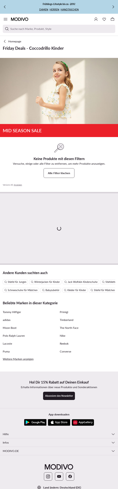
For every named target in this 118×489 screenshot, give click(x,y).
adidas (7, 319)
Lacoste (7, 343)
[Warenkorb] (112, 19)
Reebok (64, 343)
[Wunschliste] (104, 19)
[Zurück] (5, 7)
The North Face (69, 327)
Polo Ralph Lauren (14, 335)
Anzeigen (18, 185)
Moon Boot (10, 327)
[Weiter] (113, 7)
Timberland (66, 319)
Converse (65, 351)
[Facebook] (70, 476)
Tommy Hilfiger (12, 312)
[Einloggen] (96, 19)
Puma (6, 351)
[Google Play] (35, 422)
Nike (62, 335)
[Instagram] (48, 476)
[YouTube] (59, 476)
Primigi (64, 312)
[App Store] (59, 422)
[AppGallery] (83, 422)
